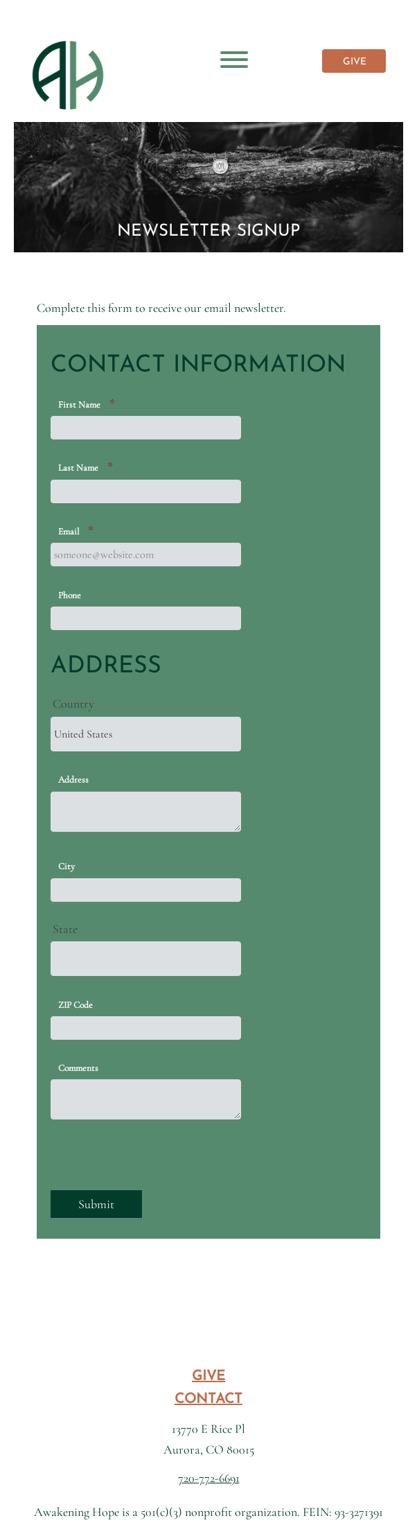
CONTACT (208, 1399)
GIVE (354, 62)
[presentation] (156, 1163)
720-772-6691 (209, 1477)
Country (73, 703)
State (65, 928)
